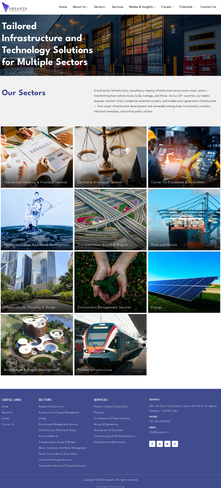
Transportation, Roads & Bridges (58, 442)
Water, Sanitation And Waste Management (64, 448)
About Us (80, 7)
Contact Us (208, 7)
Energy (43, 418)
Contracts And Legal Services (56, 460)
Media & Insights (142, 7)
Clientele (187, 7)
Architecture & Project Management (60, 412)
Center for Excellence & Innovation (59, 454)
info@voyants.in (159, 432)
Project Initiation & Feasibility (111, 406)
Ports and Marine (49, 436)
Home (63, 7)
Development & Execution (109, 430)
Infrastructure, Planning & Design (58, 430)
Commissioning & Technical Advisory (115, 436)
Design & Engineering (106, 424)
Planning (99, 412)
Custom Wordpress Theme (105, 486)
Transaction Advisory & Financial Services (63, 466)
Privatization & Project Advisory (113, 418)
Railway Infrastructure (52, 406)
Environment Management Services (59, 424)
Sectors (100, 7)
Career (167, 7)
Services (118, 7)
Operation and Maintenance (111, 442)
